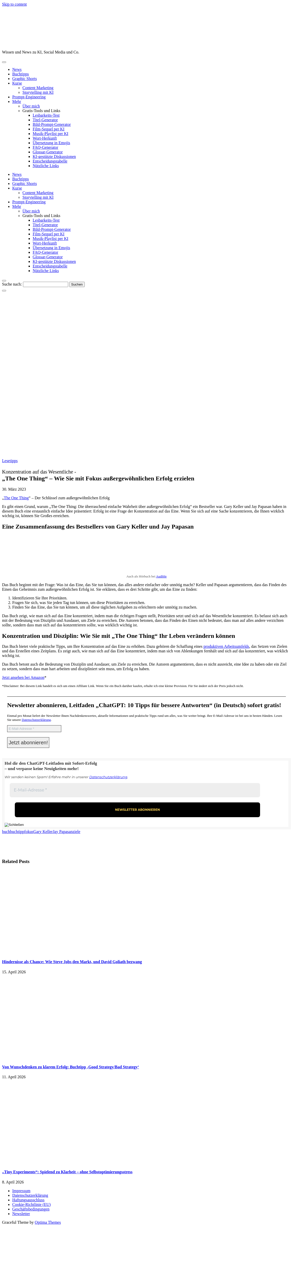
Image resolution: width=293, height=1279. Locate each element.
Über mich (31, 106)
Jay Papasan (63, 831)
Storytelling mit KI (38, 92)
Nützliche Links (46, 166)
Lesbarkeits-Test (46, 115)
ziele (76, 831)
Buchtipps (20, 74)
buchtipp (17, 831)
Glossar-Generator (48, 152)
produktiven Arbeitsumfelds (226, 646)
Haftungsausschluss (28, 1200)
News (16, 69)
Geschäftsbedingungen (31, 1209)
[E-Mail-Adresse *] (34, 728)
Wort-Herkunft (45, 138)
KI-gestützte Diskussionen (54, 156)
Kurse (17, 83)
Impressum (21, 1191)
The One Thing (16, 498)
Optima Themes (48, 1222)
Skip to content (14, 4)
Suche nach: (12, 284)
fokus (28, 831)
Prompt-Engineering (29, 97)
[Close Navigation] (4, 290)
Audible (161, 576)
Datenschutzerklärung (36, 720)
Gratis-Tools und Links (41, 111)
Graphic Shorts (24, 78)
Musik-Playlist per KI (50, 133)
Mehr (16, 101)
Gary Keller (43, 831)
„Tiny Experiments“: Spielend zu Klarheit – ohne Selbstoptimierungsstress (67, 1172)
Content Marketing (37, 88)
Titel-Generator (45, 120)
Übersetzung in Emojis (51, 143)
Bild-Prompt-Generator (52, 124)
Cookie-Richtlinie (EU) (31, 1204)
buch (6, 831)
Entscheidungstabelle (50, 161)
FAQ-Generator (45, 147)
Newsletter (21, 1213)
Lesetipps (10, 461)
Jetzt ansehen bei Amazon (23, 677)
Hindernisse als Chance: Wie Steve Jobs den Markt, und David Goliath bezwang (72, 962)
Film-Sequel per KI (48, 129)
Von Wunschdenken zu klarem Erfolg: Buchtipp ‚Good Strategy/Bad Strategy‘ (70, 1067)
